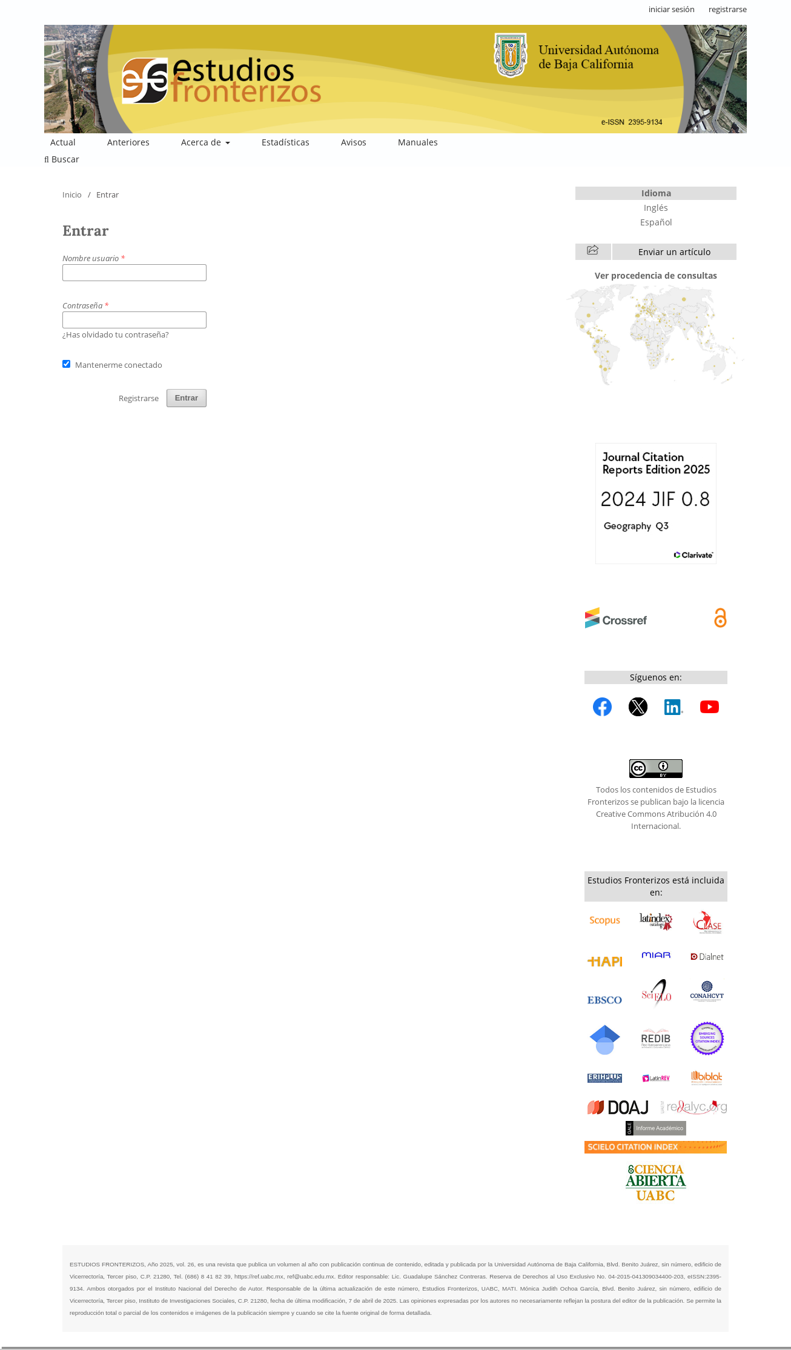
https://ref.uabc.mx (258, 1276)
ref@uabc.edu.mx (310, 1276)
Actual (63, 142)
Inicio (72, 194)
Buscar (61, 159)
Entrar (186, 397)
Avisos (353, 142)
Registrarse (139, 398)
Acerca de (202, 142)
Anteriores (128, 142)
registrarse (728, 9)
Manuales (418, 142)
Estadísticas (285, 142)
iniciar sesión (672, 9)
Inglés (656, 207)
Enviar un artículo (674, 252)
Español (656, 222)
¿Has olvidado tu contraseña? (115, 334)
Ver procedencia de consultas (656, 275)
